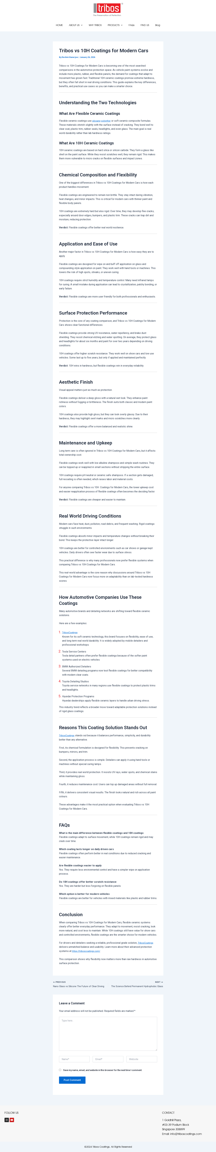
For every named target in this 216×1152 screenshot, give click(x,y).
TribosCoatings (70, 632)
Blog (154, 25)
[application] (83, 25)
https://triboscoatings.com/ (87, 951)
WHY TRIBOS (96, 25)
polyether (107, 120)
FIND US (142, 25)
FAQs (130, 25)
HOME (63, 25)
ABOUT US (78, 25)
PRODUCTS (115, 25)
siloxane (96, 120)
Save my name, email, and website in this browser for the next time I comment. (102, 1071)
